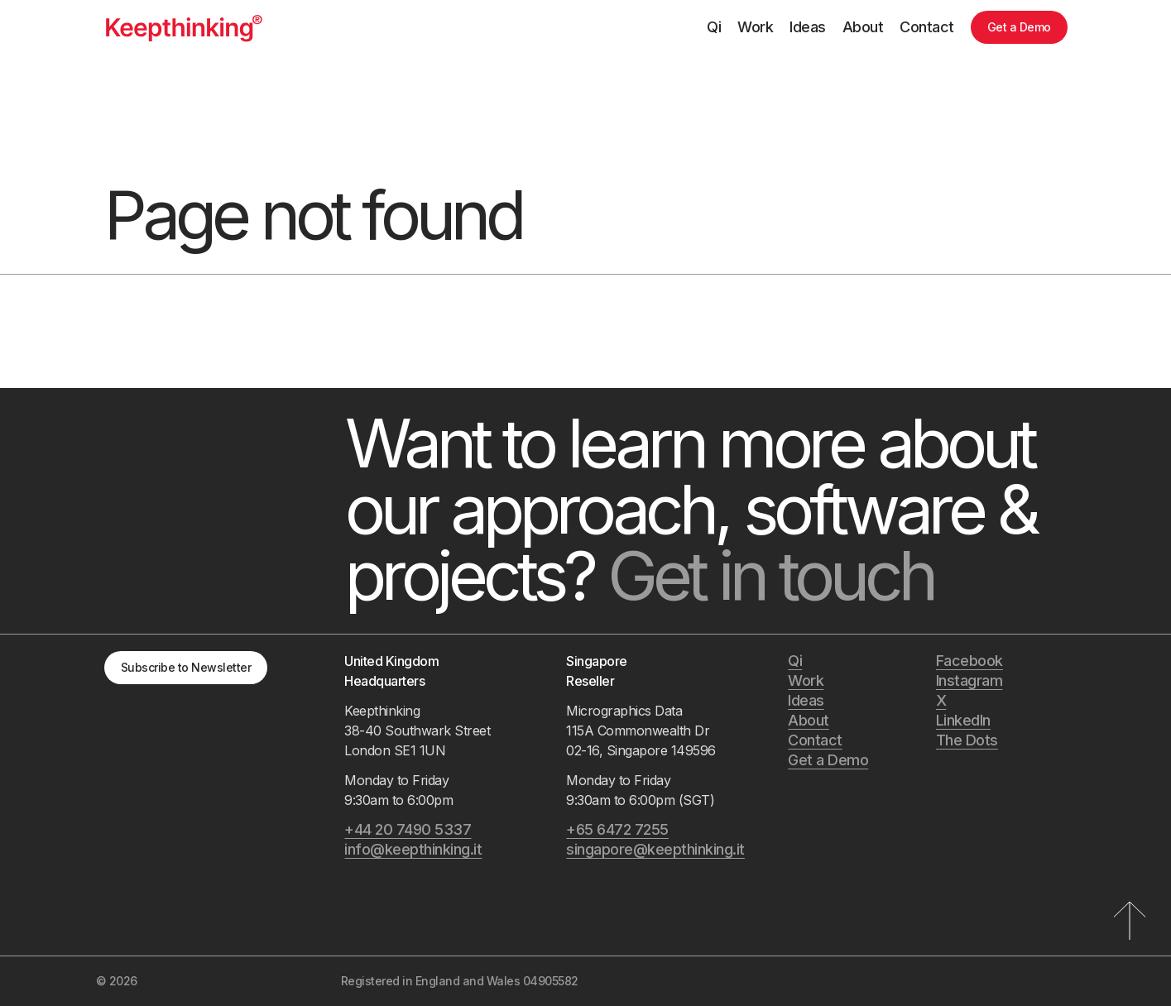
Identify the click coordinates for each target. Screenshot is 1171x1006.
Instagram (969, 680)
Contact (927, 27)
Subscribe (186, 667)
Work (755, 27)
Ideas (807, 27)
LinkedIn (963, 720)
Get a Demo (1019, 27)
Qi (714, 27)
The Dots (967, 740)
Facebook (969, 660)
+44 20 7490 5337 (407, 829)
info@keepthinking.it (413, 849)
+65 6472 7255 (617, 829)
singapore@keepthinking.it (655, 849)
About (863, 27)
